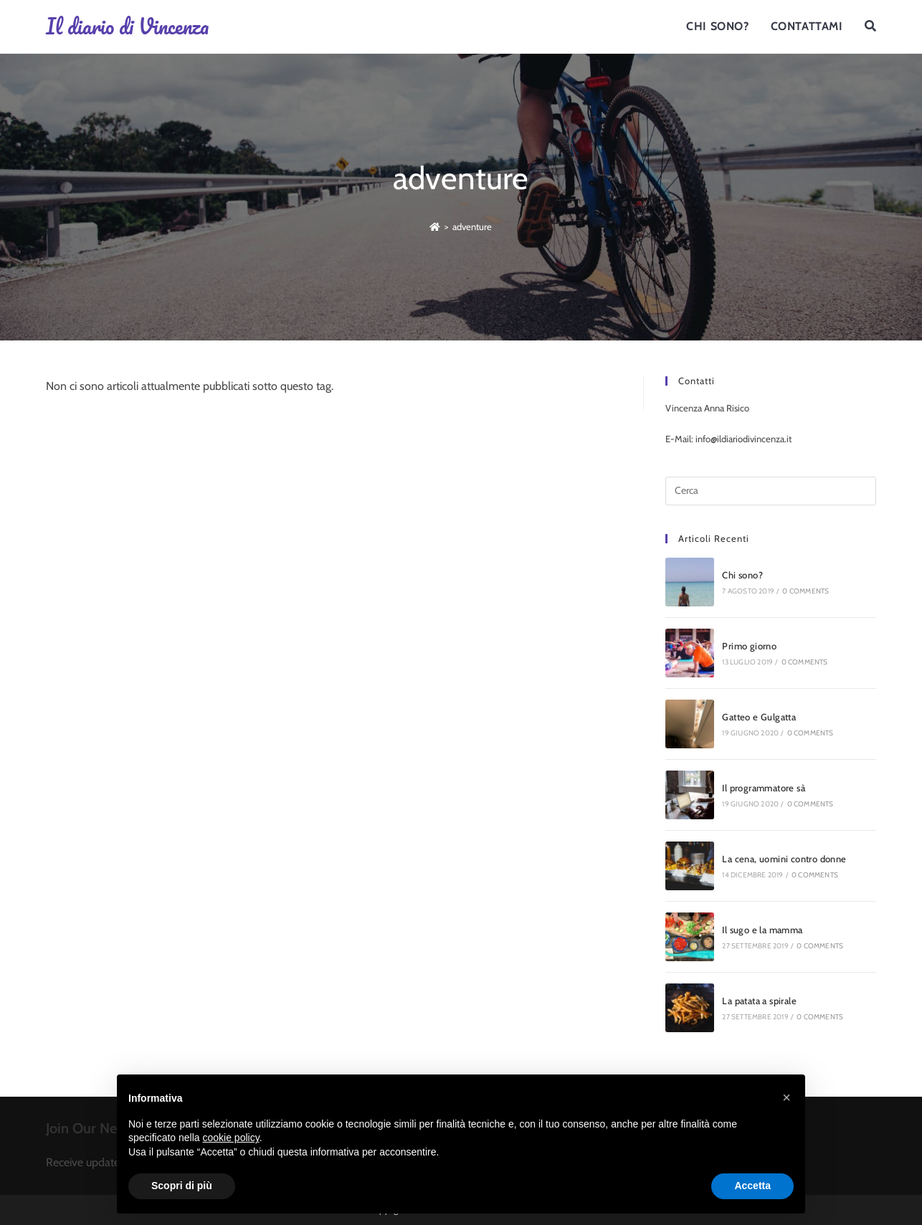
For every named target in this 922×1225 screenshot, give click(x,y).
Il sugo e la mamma (762, 929)
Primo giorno (749, 646)
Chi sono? (742, 575)
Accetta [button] (752, 1185)
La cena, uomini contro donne (784, 858)
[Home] (434, 226)
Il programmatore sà (763, 787)
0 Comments (805, 591)
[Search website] (870, 26)
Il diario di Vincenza (127, 26)
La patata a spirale (759, 1000)
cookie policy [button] (231, 1137)
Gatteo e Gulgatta (759, 717)
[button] (786, 1097)
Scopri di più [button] (181, 1185)
